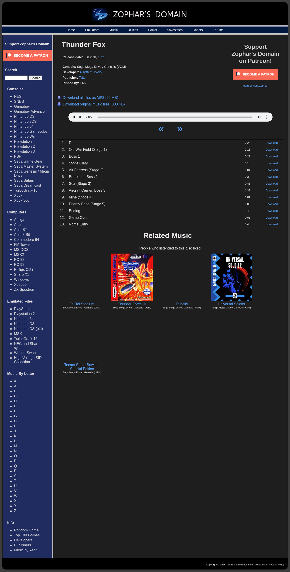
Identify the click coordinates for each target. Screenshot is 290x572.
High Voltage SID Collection (28, 360)
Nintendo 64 (24, 126)
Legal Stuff (261, 564)
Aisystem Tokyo (91, 72)
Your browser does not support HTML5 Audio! (170, 116)
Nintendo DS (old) (28, 329)
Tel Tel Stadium (82, 304)
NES (18, 96)
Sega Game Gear (28, 161)
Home (70, 30)
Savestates (175, 30)
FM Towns (22, 245)
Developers (23, 540)
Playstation (23, 141)
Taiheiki (182, 304)
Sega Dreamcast (27, 185)
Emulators (92, 30)
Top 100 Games (27, 535)
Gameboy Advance (29, 111)
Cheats (198, 30)
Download (272, 142)
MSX (18, 334)
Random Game (26, 530)
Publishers (22, 545)
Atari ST (20, 230)
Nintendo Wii (24, 136)
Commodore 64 (26, 240)
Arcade (20, 225)
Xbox (18, 195)
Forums (218, 30)
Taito (82, 77)
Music (113, 30)
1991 (101, 57)
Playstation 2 (24, 146)
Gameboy (22, 106)
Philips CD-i (23, 269)
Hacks (152, 30)
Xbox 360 (21, 200)
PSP (17, 156)
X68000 (20, 284)
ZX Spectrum (24, 289)
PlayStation (23, 309)
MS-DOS (21, 250)
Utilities (133, 30)
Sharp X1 (21, 274)
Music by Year (25, 550)
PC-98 (19, 264)
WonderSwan (25, 353)
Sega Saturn (24, 180)
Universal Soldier (231, 304)
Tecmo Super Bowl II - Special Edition (82, 367)
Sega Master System (31, 166)
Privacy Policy (276, 564)
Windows (21, 279)
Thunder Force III (132, 304)
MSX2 (19, 255)
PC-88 (19, 260)
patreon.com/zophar (255, 85)
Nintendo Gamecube (30, 131)
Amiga (19, 220)
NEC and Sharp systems (26, 346)
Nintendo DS (24, 116)
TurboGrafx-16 (25, 190)
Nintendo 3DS (25, 121)
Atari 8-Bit (22, 235)
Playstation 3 (24, 151)
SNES (19, 101)
